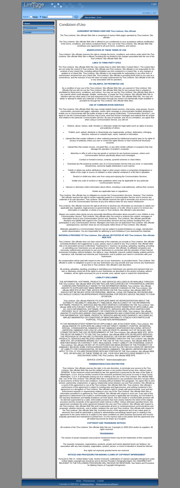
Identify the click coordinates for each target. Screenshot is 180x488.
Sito (44, 17)
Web (35, 17)
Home (99, 17)
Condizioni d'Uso (87, 484)
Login (153, 4)
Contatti (100, 481)
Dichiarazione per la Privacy (107, 484)
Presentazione (89, 481)
